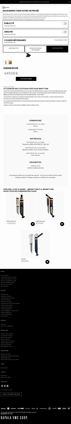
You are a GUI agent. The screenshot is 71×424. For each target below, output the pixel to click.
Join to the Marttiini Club (11, 394)
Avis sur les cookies (6, 284)
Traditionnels (4, 294)
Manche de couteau (6, 337)
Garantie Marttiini (6, 344)
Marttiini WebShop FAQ (7, 282)
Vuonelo (23, 259)
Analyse (8, 32)
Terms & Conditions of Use (8, 279)
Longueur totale (35, 129)
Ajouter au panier (26, 78)
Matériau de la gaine (35, 153)
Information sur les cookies (9, 277)
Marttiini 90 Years (6, 354)
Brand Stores (4, 367)
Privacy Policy (5, 275)
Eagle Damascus (40, 221)
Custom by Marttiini (6, 307)
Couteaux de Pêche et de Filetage (10, 303)
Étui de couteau (5, 339)
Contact (3, 372)
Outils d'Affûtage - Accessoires (9, 310)
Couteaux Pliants (6, 299)
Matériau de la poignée (35, 148)
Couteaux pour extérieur (8, 298)
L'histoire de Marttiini (7, 326)
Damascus (11, 68)
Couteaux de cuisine (6, 305)
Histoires (3, 324)
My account (9, 389)
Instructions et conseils (8, 341)
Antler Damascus (11, 221)
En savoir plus (10, 26)
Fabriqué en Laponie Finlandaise (10, 356)
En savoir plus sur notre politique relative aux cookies (24, 19)
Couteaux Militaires (6, 314)
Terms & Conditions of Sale (8, 280)
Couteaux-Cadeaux (6, 296)
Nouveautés (4, 316)
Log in (3, 389)
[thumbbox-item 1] (6, 62)
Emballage (35, 166)
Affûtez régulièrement (7, 342)
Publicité (9, 23)
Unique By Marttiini (6, 308)
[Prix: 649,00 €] (11, 73)
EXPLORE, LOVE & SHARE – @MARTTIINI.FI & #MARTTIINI (29, 189)
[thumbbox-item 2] (10, 62)
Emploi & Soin (4, 330)
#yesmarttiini (4, 286)
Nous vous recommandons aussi (20, 191)
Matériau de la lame (35, 142)
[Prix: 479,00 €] (40, 223)
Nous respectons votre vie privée (21, 11)
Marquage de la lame (6, 346)
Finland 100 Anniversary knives (10, 359)
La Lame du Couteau (6, 335)
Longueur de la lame (35, 124)
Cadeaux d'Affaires (6, 312)
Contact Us (4, 375)
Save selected (14, 48)
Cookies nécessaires (15, 40)
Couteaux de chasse (6, 301)
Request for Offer (6, 377)
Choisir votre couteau (7, 333)
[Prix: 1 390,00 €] (11, 223)
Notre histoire (4, 350)
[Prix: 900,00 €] (25, 261)
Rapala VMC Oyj (5, 357)
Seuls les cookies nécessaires (36, 49)
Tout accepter (57, 48)
